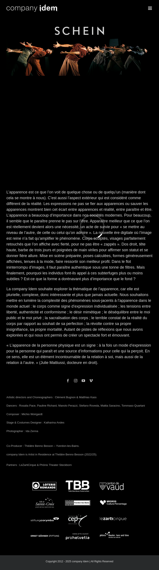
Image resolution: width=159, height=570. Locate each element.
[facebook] (68, 380)
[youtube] (83, 380)
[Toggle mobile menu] (150, 8)
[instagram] (75, 380)
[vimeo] (91, 380)
